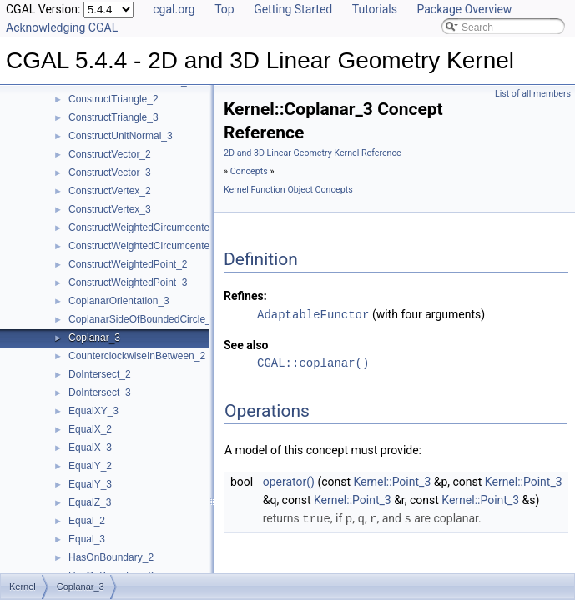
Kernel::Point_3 (392, 481)
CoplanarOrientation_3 (118, 301)
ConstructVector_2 (109, 154)
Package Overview (464, 9)
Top (224, 9)
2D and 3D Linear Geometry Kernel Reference (312, 153)
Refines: (245, 295)
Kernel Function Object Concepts (288, 189)
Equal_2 (86, 521)
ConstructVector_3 (109, 172)
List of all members (533, 93)
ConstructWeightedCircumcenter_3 (146, 246)
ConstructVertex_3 (109, 209)
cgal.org (173, 9)
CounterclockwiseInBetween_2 (136, 356)
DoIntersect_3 (99, 392)
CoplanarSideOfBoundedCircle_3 (142, 319)
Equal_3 (86, 539)
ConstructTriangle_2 (113, 99)
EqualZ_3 (89, 502)
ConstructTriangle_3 (113, 117)
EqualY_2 (90, 466)
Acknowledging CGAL (62, 27)
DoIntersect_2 (99, 374)
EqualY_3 (90, 484)
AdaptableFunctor (313, 314)
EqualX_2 (90, 429)
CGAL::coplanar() (313, 362)
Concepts (249, 171)
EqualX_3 (90, 447)
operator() (289, 481)
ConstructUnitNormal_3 (120, 136)
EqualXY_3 (93, 411)
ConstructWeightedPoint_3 (128, 282)
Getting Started (293, 9)
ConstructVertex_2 (109, 191)
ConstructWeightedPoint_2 (128, 264)
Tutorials (374, 9)
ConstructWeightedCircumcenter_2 (146, 227)
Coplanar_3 (94, 337)
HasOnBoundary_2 (111, 557)
